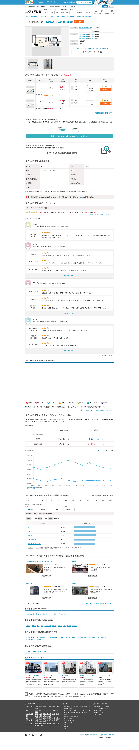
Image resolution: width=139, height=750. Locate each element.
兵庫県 (40, 718)
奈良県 (53, 718)
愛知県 (81, 28)
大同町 (63, 614)
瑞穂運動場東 (32, 540)
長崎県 (45, 723)
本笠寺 (69, 614)
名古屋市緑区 (93, 637)
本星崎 (35, 614)
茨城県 (54, 710)
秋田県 (53, 706)
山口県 (53, 720)
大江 (43, 614)
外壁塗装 (66, 726)
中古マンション (86, 710)
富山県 (49, 714)
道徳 (39, 614)
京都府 (45, 718)
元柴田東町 (47, 626)
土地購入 (66, 714)
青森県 (40, 706)
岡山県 (40, 720)
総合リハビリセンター (34, 544)
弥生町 (34, 626)
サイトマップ (97, 714)
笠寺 (58, 614)
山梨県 (40, 714)
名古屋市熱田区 (52, 637)
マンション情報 (68, 718)
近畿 (27, 718)
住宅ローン (66, 724)
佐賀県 (40, 723)
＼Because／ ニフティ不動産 (101, 706)
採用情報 (111, 734)
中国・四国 (29, 720)
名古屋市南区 (65, 22)
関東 (27, 710)
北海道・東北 (29, 706)
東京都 (36, 710)
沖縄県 (41, 725)
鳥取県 (45, 720)
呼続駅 (91, 38)
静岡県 (39, 651)
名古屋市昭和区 (31, 637)
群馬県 (36, 712)
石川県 (53, 714)
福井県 (57, 714)
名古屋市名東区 (102, 637)
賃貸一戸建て (87, 706)
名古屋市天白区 (31, 639)
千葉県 (50, 710)
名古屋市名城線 (83, 34)
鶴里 (55, 614)
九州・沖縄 (29, 723)
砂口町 (28, 626)
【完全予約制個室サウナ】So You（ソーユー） (39, 561)
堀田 (29, 527)
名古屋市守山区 (83, 637)
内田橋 (69, 626)
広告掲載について (98, 712)
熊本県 (49, 723)
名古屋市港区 (73, 637)
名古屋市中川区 (63, 637)
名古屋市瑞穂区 (41, 637)
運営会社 (83, 734)
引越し (65, 728)
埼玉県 (46, 710)
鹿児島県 (37, 725)
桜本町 (48, 614)
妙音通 (30, 531)
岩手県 (45, 706)
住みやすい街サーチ (69, 720)
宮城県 (49, 706)
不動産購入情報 (68, 708)
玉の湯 (74, 561)
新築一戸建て (74, 712)
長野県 (45, 714)
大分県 (53, 723)
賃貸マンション (71, 706)
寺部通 (60, 626)
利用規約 (105, 734)
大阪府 (36, 718)
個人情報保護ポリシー (94, 734)
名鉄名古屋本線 (83, 38)
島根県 (49, 720)
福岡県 (36, 723)
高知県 (45, 721)
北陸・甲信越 (29, 714)
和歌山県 (58, 718)
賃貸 (65, 706)
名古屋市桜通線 (83, 36)
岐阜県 (34, 651)
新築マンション (76, 710)
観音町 (54, 626)
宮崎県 (57, 723)
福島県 (36, 708)
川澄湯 (74, 583)
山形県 (57, 706)
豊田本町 (29, 614)
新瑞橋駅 (50, 22)
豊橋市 (39, 639)
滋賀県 (49, 718)
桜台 (42, 626)
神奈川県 (41, 710)
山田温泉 (29, 583)
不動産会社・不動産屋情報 (71, 716)
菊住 (64, 626)
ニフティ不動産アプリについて (102, 708)
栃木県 (58, 710)
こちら (79, 197)
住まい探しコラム (68, 722)
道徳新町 (74, 626)
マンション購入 (68, 710)
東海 (27, 716)
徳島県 (57, 720)
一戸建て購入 (67, 712)
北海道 (36, 706)
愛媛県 (40, 721)
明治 (38, 626)
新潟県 (36, 714)
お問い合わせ (97, 710)
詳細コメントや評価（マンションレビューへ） (101, 214)
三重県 (44, 651)
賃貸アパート (79, 706)
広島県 (36, 720)
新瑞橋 (30, 535)
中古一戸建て (82, 712)
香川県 (36, 721)
